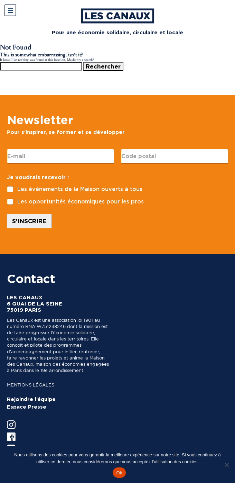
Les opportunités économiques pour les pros (80, 201)
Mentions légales (30, 385)
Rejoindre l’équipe (31, 399)
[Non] (226, 464)
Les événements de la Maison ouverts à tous (79, 189)
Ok (119, 472)
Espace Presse (26, 407)
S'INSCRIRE (29, 221)
